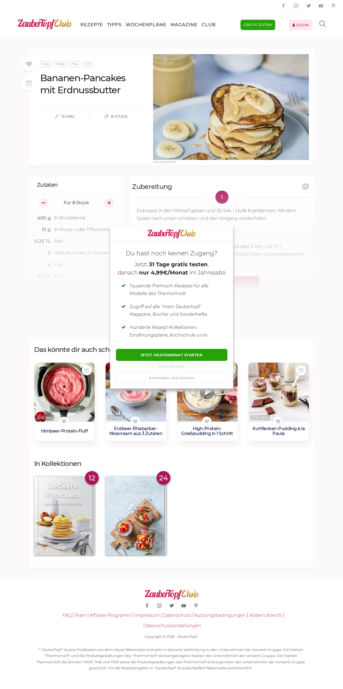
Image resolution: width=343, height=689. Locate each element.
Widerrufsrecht (265, 615)
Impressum (147, 615)
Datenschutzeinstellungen (172, 625)
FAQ (67, 615)
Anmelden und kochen (171, 378)
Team (81, 615)
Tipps (114, 24)
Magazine (184, 24)
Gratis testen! (258, 25)
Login (300, 25)
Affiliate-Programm (110, 615)
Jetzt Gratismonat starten (171, 355)
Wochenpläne (146, 24)
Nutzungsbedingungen (220, 615)
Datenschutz (177, 615)
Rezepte (91, 24)
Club (209, 24)
